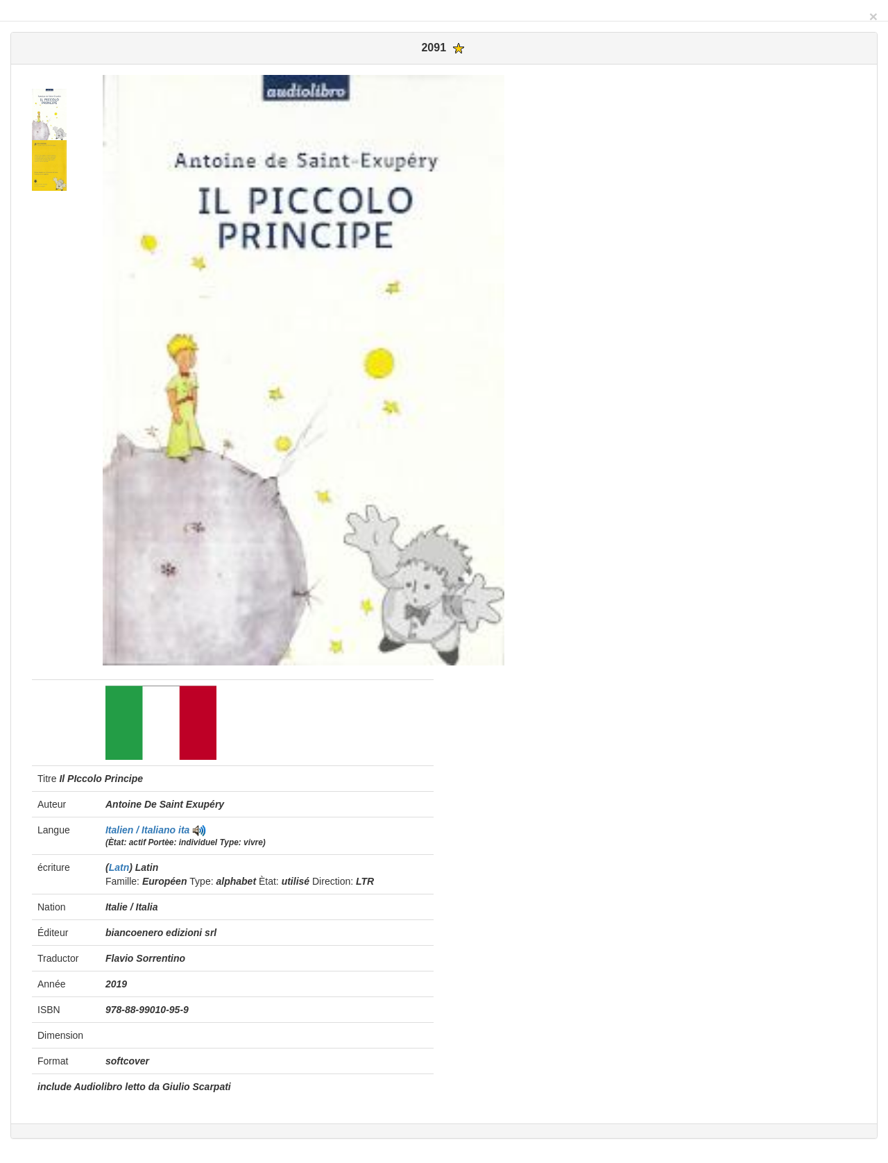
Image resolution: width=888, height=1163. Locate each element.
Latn (119, 867)
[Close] (873, 16)
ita (183, 829)
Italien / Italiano (141, 829)
